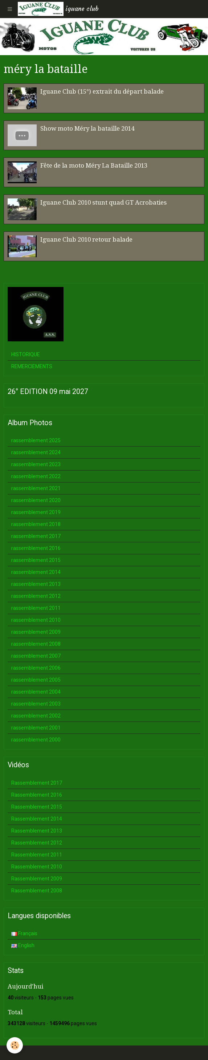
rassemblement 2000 (36, 740)
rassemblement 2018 (36, 524)
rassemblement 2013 (36, 584)
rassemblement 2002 (36, 716)
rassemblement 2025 (36, 440)
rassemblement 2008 (36, 644)
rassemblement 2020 (36, 500)
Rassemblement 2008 (36, 890)
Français (24, 933)
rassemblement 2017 (36, 536)
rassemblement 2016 (36, 548)
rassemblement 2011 (36, 608)
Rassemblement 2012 (36, 843)
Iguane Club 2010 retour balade (86, 239)
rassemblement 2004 (36, 692)
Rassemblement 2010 (36, 867)
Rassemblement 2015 (36, 807)
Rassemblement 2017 (36, 783)
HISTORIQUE (25, 354)
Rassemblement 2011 (36, 855)
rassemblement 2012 (36, 596)
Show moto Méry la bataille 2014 (87, 128)
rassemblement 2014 (36, 572)
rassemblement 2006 (36, 668)
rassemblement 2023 (36, 464)
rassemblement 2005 (36, 680)
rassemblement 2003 (36, 704)
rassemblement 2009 (36, 632)
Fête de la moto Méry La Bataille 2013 (93, 165)
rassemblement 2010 (36, 620)
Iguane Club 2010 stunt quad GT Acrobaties (103, 202)
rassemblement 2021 (36, 488)
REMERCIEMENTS (31, 366)
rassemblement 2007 (36, 656)
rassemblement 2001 (36, 728)
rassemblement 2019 (36, 512)
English (22, 945)
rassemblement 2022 (36, 476)
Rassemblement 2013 (36, 831)
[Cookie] (15, 1045)
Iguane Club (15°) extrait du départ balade (102, 91)
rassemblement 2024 (36, 452)
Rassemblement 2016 (36, 795)
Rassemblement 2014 (36, 819)
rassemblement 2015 (36, 560)
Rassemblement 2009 (36, 879)
